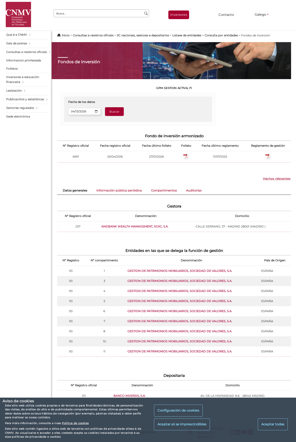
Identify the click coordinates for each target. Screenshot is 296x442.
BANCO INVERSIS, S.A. (129, 396)
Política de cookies (75, 423)
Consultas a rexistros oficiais (93, 35)
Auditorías (193, 190)
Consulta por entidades (221, 35)
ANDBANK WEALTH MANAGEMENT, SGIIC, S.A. (134, 226)
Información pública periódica (119, 190)
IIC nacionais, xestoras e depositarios (143, 35)
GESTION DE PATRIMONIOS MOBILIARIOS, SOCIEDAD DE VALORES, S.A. (179, 271)
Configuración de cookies (178, 410)
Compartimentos (164, 190)
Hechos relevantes (276, 178)
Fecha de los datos (81, 102)
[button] (27, 35)
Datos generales (75, 190)
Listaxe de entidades (186, 35)
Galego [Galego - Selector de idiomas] (260, 14)
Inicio (65, 35)
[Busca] (146, 13)
